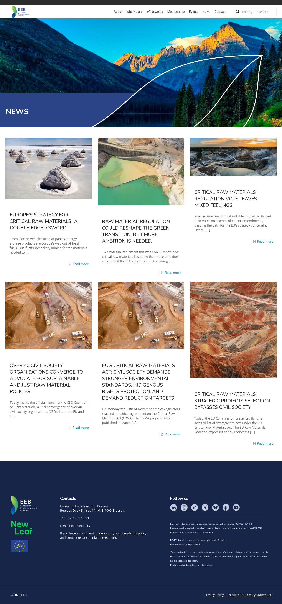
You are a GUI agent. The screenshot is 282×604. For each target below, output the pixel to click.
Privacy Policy (214, 595)
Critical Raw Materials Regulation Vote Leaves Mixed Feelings (225, 199)
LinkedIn (173, 507)
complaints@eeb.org (101, 537)
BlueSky (215, 507)
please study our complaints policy (121, 533)
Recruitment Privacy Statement (248, 595)
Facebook (225, 507)
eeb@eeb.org (80, 526)
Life (19, 546)
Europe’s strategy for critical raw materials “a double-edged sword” (44, 221)
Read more (81, 264)
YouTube (236, 507)
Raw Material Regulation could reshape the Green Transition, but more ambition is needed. (136, 231)
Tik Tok (194, 507)
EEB (24, 505)
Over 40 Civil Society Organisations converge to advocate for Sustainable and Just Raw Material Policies (46, 378)
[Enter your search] (255, 12)
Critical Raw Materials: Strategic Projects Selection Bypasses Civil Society (232, 401)
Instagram (184, 507)
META (22, 528)
